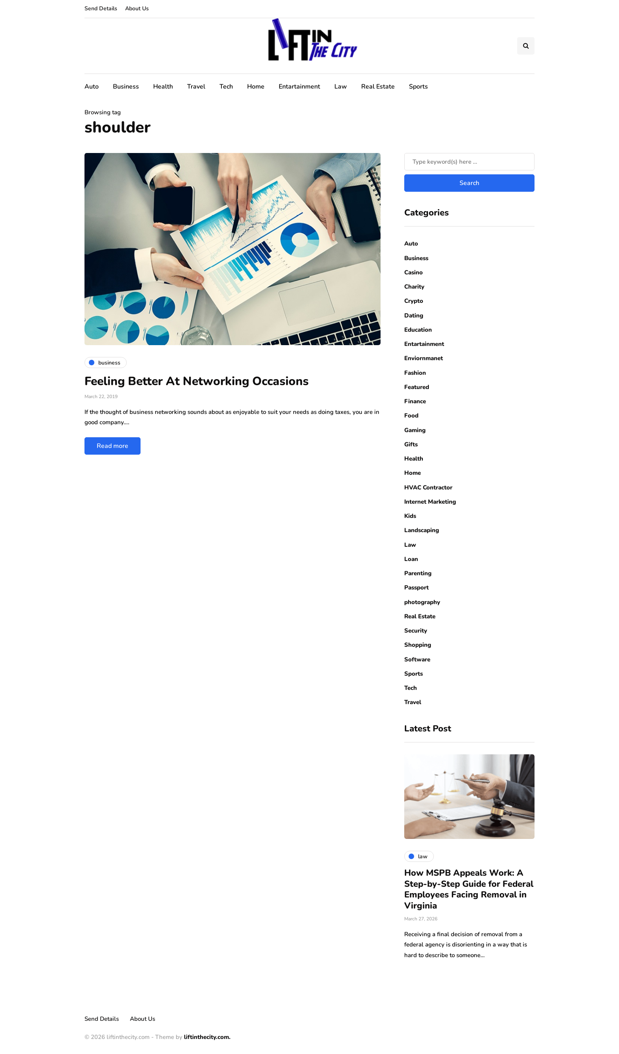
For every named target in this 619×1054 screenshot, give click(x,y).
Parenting (417, 573)
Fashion (415, 373)
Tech (226, 86)
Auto (91, 86)
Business (126, 86)
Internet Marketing (430, 502)
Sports (418, 86)
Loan (411, 559)
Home (255, 86)
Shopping (417, 645)
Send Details (100, 8)
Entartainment (299, 86)
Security (415, 631)
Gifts (411, 444)
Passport (416, 587)
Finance (415, 401)
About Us (137, 8)
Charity (414, 287)
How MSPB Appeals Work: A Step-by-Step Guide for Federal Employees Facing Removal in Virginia (468, 889)
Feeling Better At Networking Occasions (196, 381)
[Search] (469, 161)
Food (411, 415)
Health (163, 86)
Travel (196, 86)
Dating (413, 315)
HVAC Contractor (428, 487)
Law (340, 86)
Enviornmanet (423, 358)
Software (417, 659)
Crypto (413, 301)
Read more (112, 446)
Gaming (415, 430)
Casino (413, 272)
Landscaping (421, 530)
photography (422, 602)
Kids (410, 516)
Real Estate (378, 86)
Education (418, 330)
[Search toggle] (526, 46)
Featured (416, 387)
